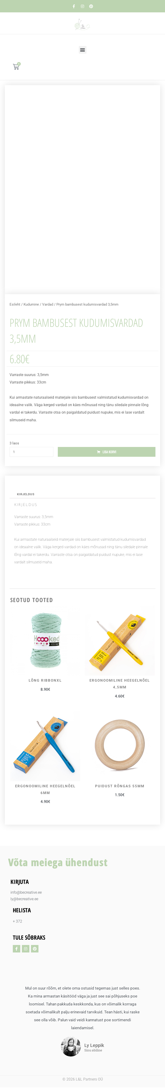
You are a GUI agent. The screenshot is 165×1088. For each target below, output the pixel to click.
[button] (82, 50)
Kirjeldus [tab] (26, 494)
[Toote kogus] (31, 452)
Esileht (15, 304)
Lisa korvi (109, 452)
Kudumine (31, 304)
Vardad (47, 304)
